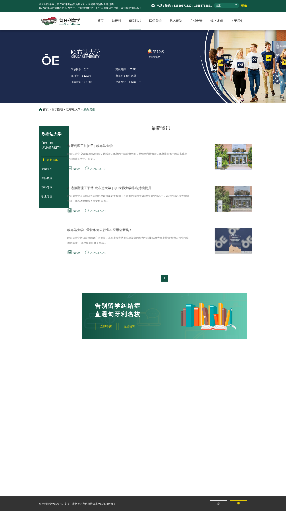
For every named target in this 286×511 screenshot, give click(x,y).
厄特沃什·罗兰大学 (21, 397)
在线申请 (196, 21)
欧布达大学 (73, 110)
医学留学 (155, 21)
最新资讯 (89, 110)
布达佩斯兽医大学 (26, 390)
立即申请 (124, 326)
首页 (100, 21)
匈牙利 (116, 21)
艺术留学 (176, 21)
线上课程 (216, 21)
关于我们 (237, 21)
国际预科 (46, 178)
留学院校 (135, 21)
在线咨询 (148, 326)
